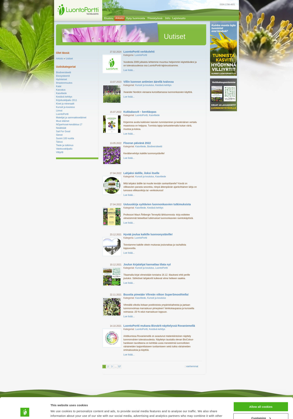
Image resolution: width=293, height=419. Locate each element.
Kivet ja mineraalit (65, 103)
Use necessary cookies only (261, 409)
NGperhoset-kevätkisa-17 (69, 124)
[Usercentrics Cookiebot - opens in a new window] (25, 411)
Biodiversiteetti (63, 72)
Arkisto (59, 58)
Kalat (58, 86)
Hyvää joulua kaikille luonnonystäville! (148, 234)
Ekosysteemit (63, 76)
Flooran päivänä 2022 (137, 143)
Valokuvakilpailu (64, 148)
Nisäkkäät (61, 128)
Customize (261, 398)
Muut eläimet (62, 121)
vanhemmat (192, 366)
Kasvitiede (61, 93)
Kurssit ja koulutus (65, 107)
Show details (59, 411)
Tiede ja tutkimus (64, 145)
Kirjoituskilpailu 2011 (66, 100)
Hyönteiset (61, 79)
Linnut (59, 110)
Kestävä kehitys (64, 96)
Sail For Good (63, 131)
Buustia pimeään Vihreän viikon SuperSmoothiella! (156, 294)
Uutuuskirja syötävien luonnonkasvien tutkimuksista (157, 204)
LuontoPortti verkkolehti (139, 51)
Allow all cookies (261, 387)
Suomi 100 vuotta (65, 138)
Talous (59, 142)
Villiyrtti (59, 152)
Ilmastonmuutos (64, 83)
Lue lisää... (129, 70)
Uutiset (69, 58)
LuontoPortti (62, 114)
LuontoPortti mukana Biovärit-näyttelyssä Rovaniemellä (159, 325)
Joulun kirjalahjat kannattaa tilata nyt (147, 264)
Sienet (59, 135)
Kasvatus (60, 89)
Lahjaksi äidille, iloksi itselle (141, 173)
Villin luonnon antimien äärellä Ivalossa (148, 81)
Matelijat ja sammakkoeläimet (71, 117)
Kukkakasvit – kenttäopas (139, 111)
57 (119, 366)
